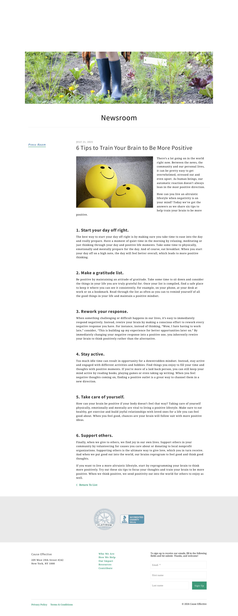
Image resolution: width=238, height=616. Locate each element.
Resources (105, 564)
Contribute (106, 568)
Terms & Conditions (61, 604)
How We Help (107, 557)
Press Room (37, 144)
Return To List (88, 485)
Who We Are (106, 553)
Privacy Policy (39, 604)
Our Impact (106, 560)
